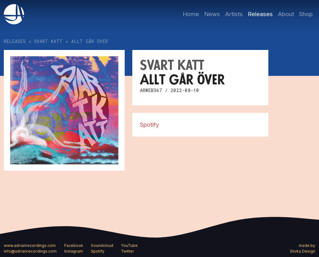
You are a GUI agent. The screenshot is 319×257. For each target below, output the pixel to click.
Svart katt (48, 41)
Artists (234, 13)
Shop (306, 13)
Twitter (127, 251)
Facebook (73, 245)
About (286, 13)
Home (191, 13)
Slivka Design (302, 251)
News (212, 13)
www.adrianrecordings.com (30, 245)
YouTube (129, 245)
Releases (260, 13)
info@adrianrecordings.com (30, 251)
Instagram (73, 251)
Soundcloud (102, 245)
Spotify (149, 124)
